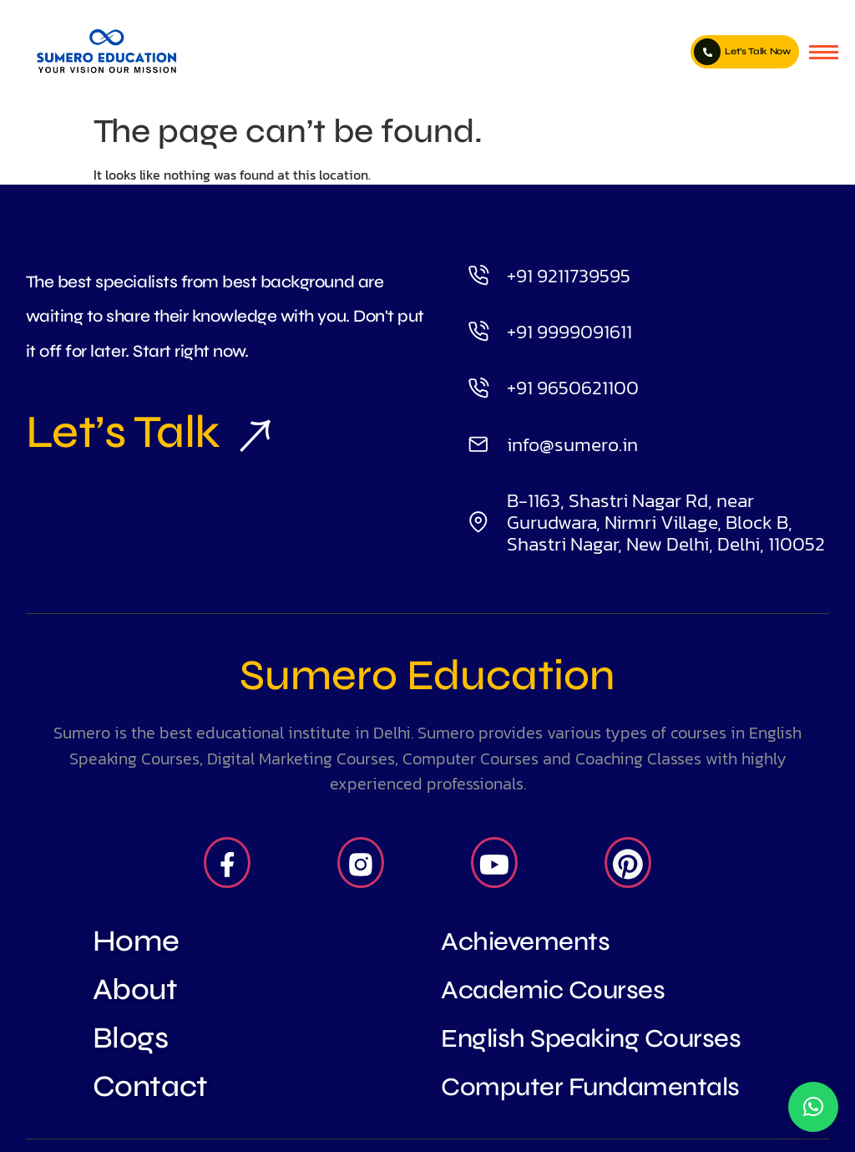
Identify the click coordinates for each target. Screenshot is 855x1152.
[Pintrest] (628, 863)
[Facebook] (227, 863)
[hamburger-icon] (823, 52)
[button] (813, 1107)
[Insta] (360, 863)
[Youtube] (494, 863)
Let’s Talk (141, 431)
